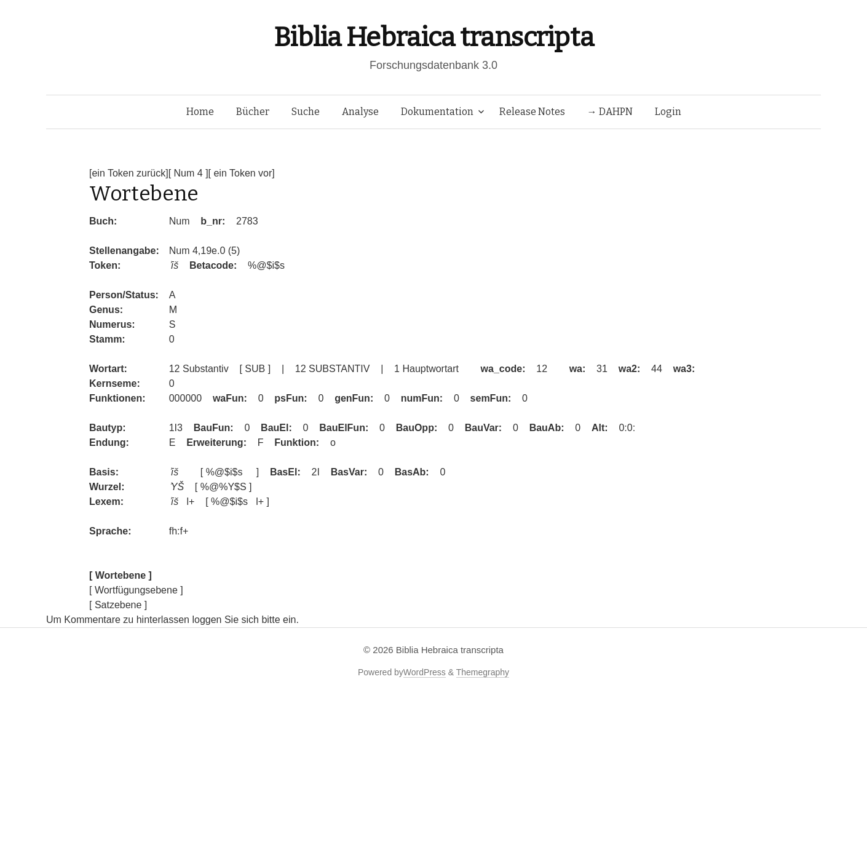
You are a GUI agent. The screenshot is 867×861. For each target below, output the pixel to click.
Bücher (252, 111)
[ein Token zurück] (128, 173)
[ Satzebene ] (118, 605)
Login (668, 111)
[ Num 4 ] (188, 173)
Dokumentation (437, 111)
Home (200, 111)
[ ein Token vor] (241, 173)
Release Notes (532, 111)
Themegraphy (482, 672)
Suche (305, 111)
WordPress (424, 672)
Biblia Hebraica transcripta (433, 37)
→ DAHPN (610, 111)
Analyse (360, 111)
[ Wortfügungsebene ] (136, 590)
